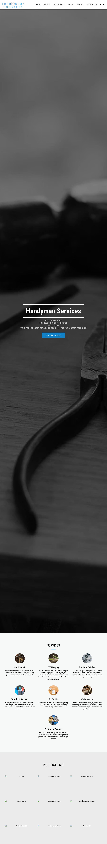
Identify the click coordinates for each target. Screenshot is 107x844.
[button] (100, 4)
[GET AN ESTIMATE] (53, 335)
